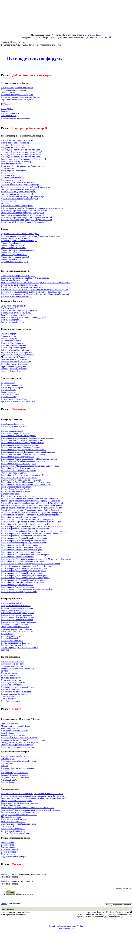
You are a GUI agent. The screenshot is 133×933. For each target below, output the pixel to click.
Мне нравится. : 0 (123, 888)
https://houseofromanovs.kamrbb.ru (99, 37)
